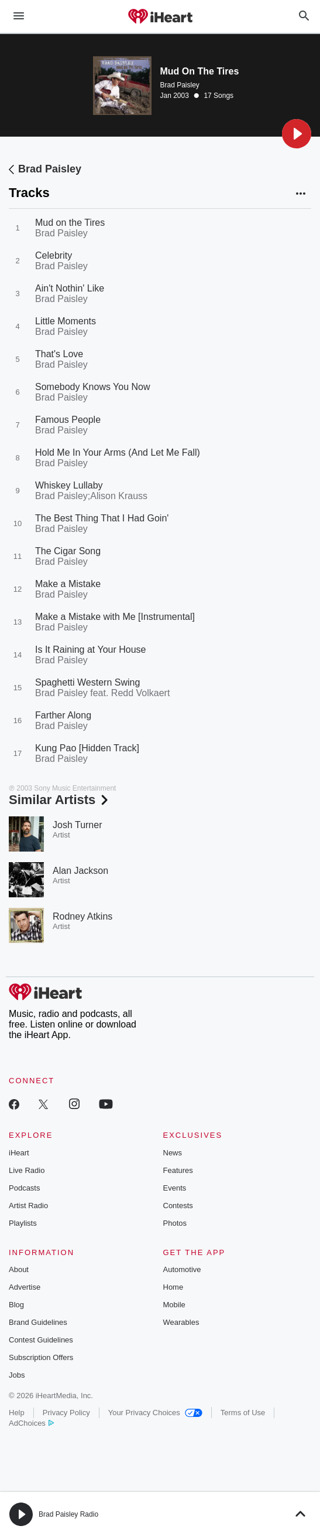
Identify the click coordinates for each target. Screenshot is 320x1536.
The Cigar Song (68, 551)
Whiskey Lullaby (69, 485)
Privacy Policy (66, 1412)
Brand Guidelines (38, 1322)
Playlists (23, 1223)
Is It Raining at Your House (90, 650)
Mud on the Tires (70, 223)
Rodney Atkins (82, 916)
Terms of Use (243, 1412)
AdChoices (31, 1423)
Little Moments (65, 321)
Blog (16, 1304)
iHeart (19, 1152)
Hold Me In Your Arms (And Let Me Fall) (117, 452)
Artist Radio (28, 1205)
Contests (178, 1205)
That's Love (59, 354)
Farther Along (63, 715)
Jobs (17, 1375)
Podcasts (24, 1188)
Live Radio (26, 1170)
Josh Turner (77, 825)
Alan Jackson (80, 871)
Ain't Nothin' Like (69, 288)
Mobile (174, 1304)
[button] (296, 133)
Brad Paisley (179, 85)
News (173, 1152)
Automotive (182, 1269)
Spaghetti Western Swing (87, 682)
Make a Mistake (68, 584)
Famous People (68, 420)
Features (178, 1170)
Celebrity (53, 255)
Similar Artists (60, 799)
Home (173, 1287)
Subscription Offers (41, 1357)
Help (17, 1412)
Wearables (181, 1322)
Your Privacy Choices (155, 1412)
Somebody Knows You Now (92, 387)
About (19, 1269)
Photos (175, 1223)
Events (175, 1188)
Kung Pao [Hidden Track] (87, 748)
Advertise (24, 1287)
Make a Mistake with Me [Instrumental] (115, 617)
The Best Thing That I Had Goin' (101, 518)
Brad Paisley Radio (68, 1514)
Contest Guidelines (41, 1339)
